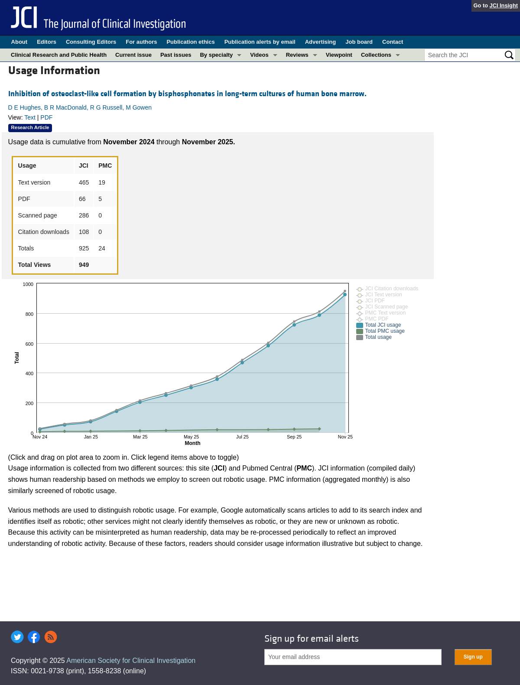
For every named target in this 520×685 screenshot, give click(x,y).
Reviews (297, 55)
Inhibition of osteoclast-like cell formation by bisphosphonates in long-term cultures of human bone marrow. (187, 94)
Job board (359, 42)
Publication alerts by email (260, 42)
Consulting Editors (91, 42)
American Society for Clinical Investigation (130, 660)
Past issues (176, 55)
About (19, 42)
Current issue (133, 55)
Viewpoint (339, 55)
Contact (392, 42)
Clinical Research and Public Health (59, 55)
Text (30, 117)
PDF (46, 117)
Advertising (320, 42)
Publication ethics (190, 42)
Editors (46, 42)
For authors (141, 42)
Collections (376, 55)
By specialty (216, 55)
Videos (259, 55)
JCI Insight (504, 5)
